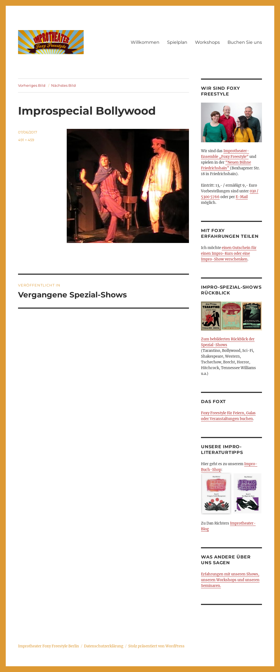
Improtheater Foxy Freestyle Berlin (48, 646)
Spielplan (177, 42)
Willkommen (145, 42)
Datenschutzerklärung (103, 646)
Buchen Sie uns (245, 42)
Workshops (207, 42)
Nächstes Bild (63, 85)
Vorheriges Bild (31, 85)
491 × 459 (26, 140)
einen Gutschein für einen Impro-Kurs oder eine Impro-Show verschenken (228, 253)
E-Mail (242, 197)
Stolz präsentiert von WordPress (156, 646)
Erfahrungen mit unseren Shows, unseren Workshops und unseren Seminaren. (230, 580)
